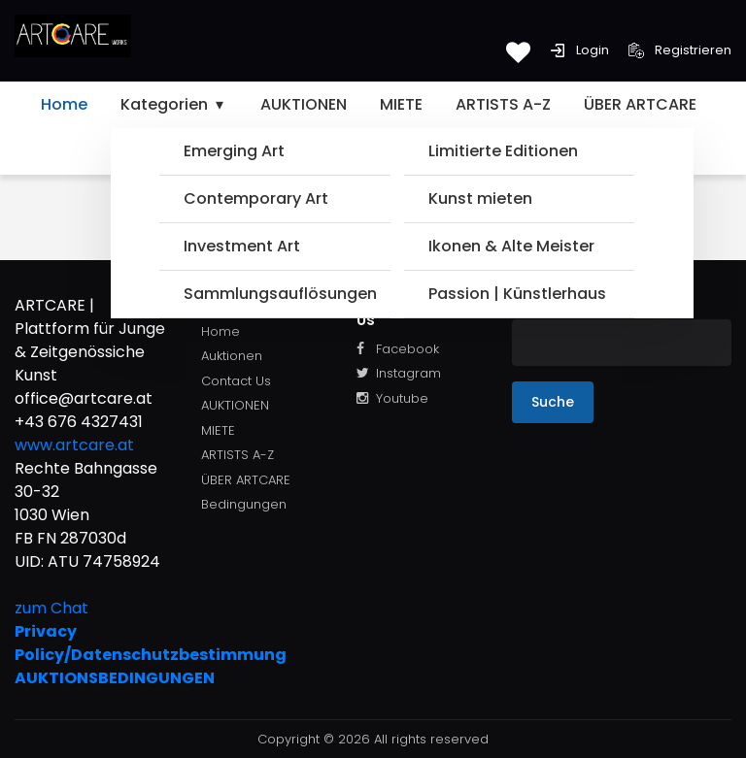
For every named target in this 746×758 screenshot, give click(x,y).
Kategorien (173, 104)
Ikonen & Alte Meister (511, 246)
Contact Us (236, 381)
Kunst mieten (480, 198)
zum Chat (51, 608)
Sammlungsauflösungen (280, 293)
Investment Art (242, 246)
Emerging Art (234, 151)
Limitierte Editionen (503, 151)
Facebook (397, 349)
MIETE (401, 104)
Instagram (398, 373)
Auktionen (231, 355)
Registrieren (679, 50)
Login (579, 50)
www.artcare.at (74, 445)
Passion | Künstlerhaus (517, 293)
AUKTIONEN (303, 104)
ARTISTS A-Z (503, 104)
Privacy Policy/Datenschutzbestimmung (93, 643)
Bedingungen (244, 504)
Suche (552, 402)
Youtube (392, 398)
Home (64, 104)
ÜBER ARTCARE (640, 104)
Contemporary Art (256, 198)
